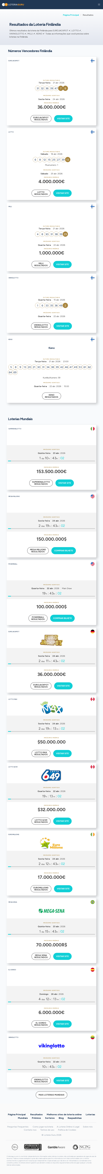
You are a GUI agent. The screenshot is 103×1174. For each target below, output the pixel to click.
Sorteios (50, 1118)
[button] (99, 4)
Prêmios (36, 1118)
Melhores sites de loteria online (64, 1114)
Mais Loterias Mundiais (51, 1095)
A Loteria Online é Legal (68, 1126)
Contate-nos (30, 1130)
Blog (61, 1118)
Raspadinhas (75, 1118)
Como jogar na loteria (43, 1126)
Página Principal (71, 15)
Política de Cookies (67, 1130)
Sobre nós (88, 1126)
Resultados (36, 1114)
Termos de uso (47, 1130)
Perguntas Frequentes (17, 1126)
